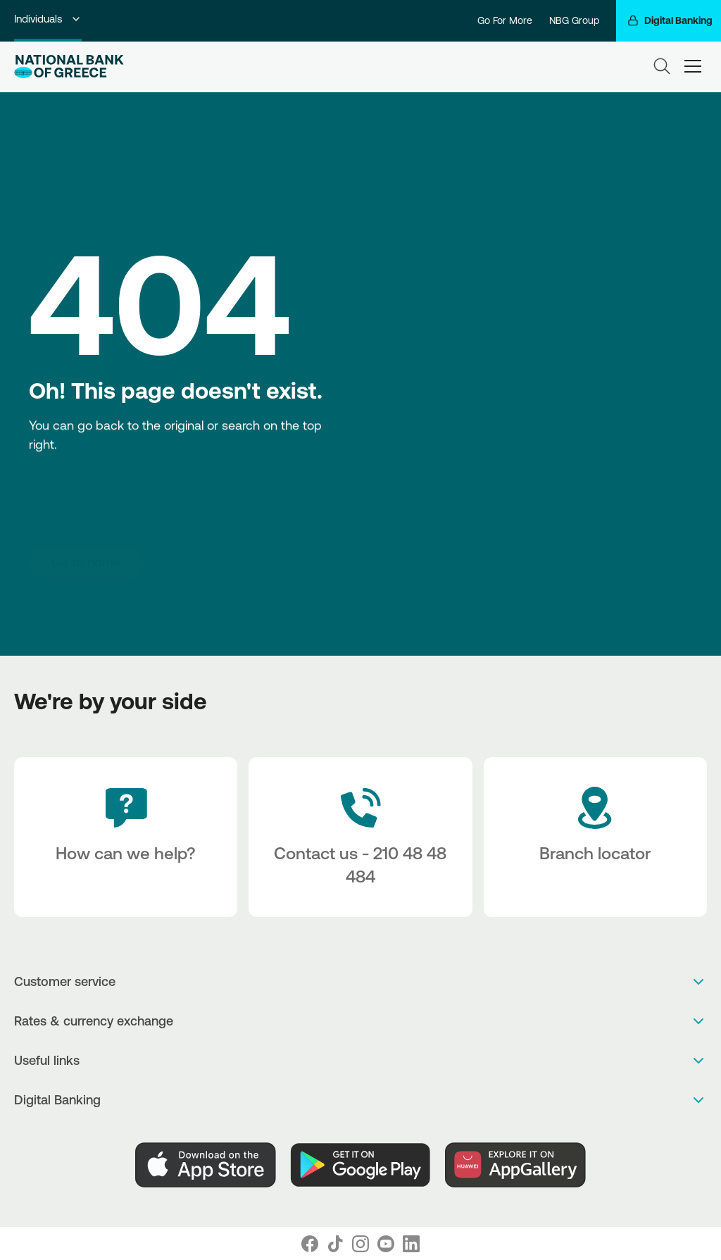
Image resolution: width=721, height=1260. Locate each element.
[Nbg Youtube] (385, 1243)
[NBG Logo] (69, 66)
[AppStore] (205, 1165)
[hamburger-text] (693, 66)
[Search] (662, 66)
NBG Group (574, 20)
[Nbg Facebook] (309, 1243)
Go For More (504, 20)
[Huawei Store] (515, 1165)
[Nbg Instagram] (360, 1243)
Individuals (48, 19)
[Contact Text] (360, 837)
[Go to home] (86, 562)
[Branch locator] (595, 837)
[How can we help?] (125, 837)
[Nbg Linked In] (411, 1243)
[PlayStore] (360, 1165)
